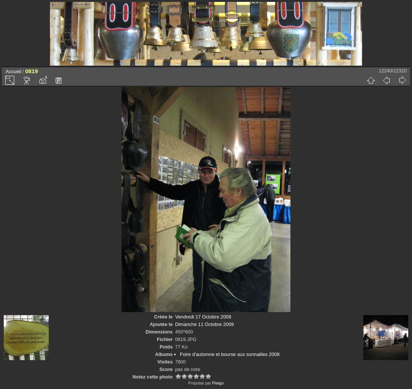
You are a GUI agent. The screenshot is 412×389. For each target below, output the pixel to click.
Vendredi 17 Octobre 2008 (203, 317)
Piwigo (218, 383)
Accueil (13, 71)
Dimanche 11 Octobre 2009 (204, 324)
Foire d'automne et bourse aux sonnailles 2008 (230, 354)
